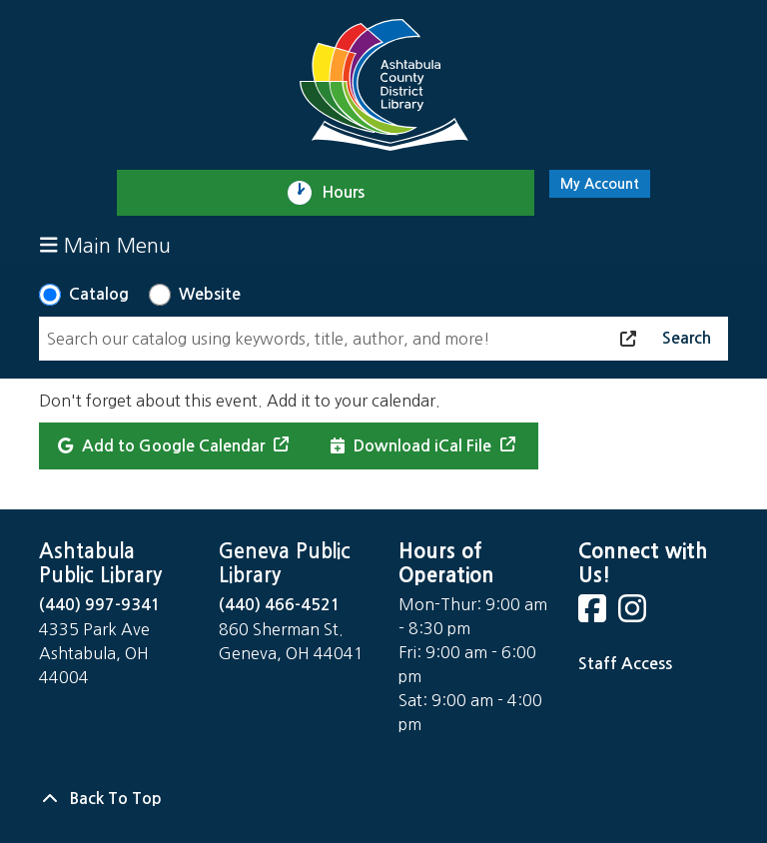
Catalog (99, 294)
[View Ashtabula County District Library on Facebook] (594, 614)
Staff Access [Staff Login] (625, 663)
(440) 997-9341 (100, 604)
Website (210, 294)
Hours (352, 193)
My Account (599, 184)
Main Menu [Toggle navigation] (105, 245)
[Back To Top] (383, 799)
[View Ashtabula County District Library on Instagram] (634, 614)
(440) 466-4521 (280, 604)
